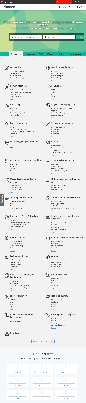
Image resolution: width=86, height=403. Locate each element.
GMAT (12, 299)
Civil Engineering (15, 73)
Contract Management (17, 113)
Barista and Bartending (58, 320)
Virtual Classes (74, 54)
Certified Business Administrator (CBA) (63, 208)
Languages (30, 54)
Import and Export (57, 115)
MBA (41, 54)
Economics (13, 166)
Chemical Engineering (17, 78)
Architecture (14, 281)
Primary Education (16, 208)
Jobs (78, 7)
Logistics (54, 111)
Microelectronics (15, 76)
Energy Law (55, 129)
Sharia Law (13, 108)
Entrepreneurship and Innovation (62, 223)
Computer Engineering (58, 185)
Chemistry (54, 282)
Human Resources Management (20, 92)
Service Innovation (57, 245)
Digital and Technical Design (19, 285)
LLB (11, 111)
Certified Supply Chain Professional (62, 108)
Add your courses (64, 2)
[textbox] (26, 37)
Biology (53, 278)
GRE (11, 297)
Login (75, 2)
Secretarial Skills (56, 201)
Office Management (57, 206)
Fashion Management (17, 257)
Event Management (57, 225)
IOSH (53, 301)
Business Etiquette (57, 146)
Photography (14, 185)
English (53, 94)
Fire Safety (54, 299)
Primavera (13, 134)
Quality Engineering (16, 243)
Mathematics (55, 276)
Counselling (55, 71)
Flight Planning (56, 262)
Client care (54, 241)
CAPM (12, 127)
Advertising (55, 166)
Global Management (16, 96)
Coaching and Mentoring (18, 201)
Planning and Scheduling (18, 129)
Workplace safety (56, 295)
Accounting (13, 164)
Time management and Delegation (62, 152)
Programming (55, 187)
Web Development (57, 189)
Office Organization (57, 204)
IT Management (56, 183)
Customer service (57, 239)
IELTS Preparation (16, 295)
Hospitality (13, 220)
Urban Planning (15, 279)
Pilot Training (55, 257)
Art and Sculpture (16, 189)
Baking (53, 313)
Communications (15, 187)
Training (12, 204)
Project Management (17, 71)
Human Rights (14, 115)
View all (12, 81)
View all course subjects (43, 336)
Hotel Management (16, 227)
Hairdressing (14, 264)
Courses (64, 7)
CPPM (12, 148)
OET (52, 92)
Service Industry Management (20, 222)
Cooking (54, 318)
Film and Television (16, 183)
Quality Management (17, 241)
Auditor (12, 245)
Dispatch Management (58, 259)
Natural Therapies (57, 73)
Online (61, 54)
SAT (11, 301)
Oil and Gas (55, 134)
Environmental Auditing (59, 127)
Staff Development (16, 94)
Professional (16, 54)
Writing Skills (55, 150)
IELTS (53, 90)
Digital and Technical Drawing (19, 283)
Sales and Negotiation (58, 169)
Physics (53, 280)
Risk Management (16, 239)
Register (81, 2)
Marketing (54, 164)
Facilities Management (58, 229)
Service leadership (57, 243)
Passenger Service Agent (18, 224)
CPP (11, 146)
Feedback (2, 199)
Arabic (53, 96)
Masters (50, 54)
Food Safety (55, 297)
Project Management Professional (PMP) (23, 131)
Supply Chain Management (60, 113)
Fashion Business (15, 262)
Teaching (13, 206)
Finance (12, 171)
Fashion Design (15, 259)
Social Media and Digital (59, 171)
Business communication (59, 148)
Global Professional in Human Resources (23, 90)
